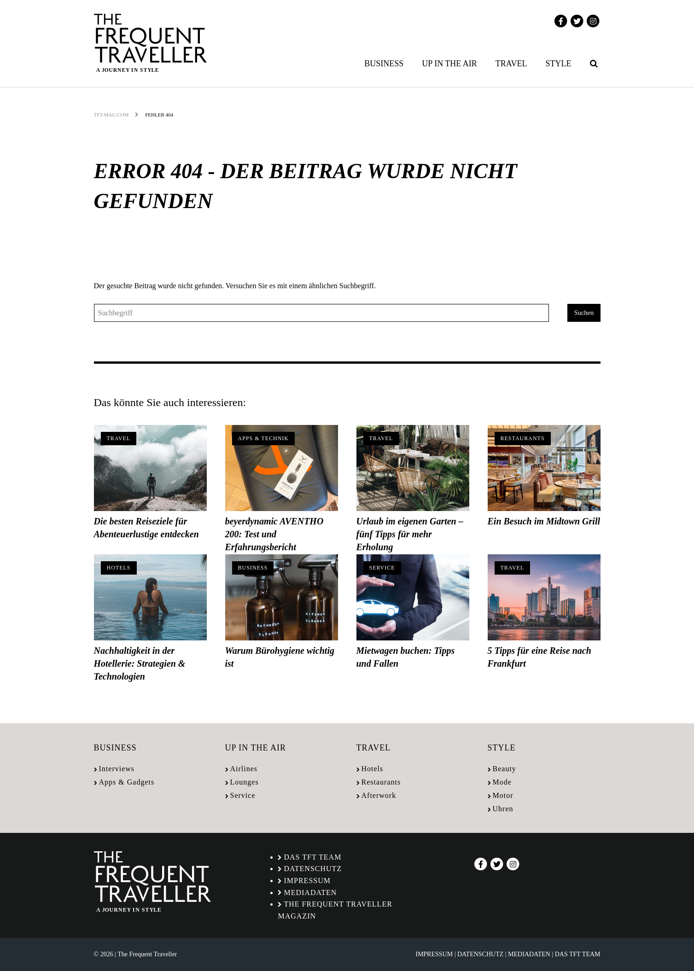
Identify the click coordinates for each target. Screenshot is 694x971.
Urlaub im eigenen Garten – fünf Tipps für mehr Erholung (409, 534)
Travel (511, 63)
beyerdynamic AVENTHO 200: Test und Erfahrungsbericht (274, 534)
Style (559, 63)
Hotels (119, 567)
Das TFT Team (312, 857)
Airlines (244, 769)
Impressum (307, 880)
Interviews (117, 769)
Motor (503, 795)
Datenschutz (313, 868)
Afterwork (379, 795)
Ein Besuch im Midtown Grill (544, 521)
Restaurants (523, 438)
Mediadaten (310, 892)
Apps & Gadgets (127, 782)
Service (382, 567)
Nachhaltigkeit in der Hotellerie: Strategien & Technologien (140, 663)
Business (383, 63)
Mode (502, 782)
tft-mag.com (111, 114)
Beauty (504, 769)
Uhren (503, 809)
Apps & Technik (263, 438)
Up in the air (449, 63)
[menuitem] (385, 63)
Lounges (244, 782)
